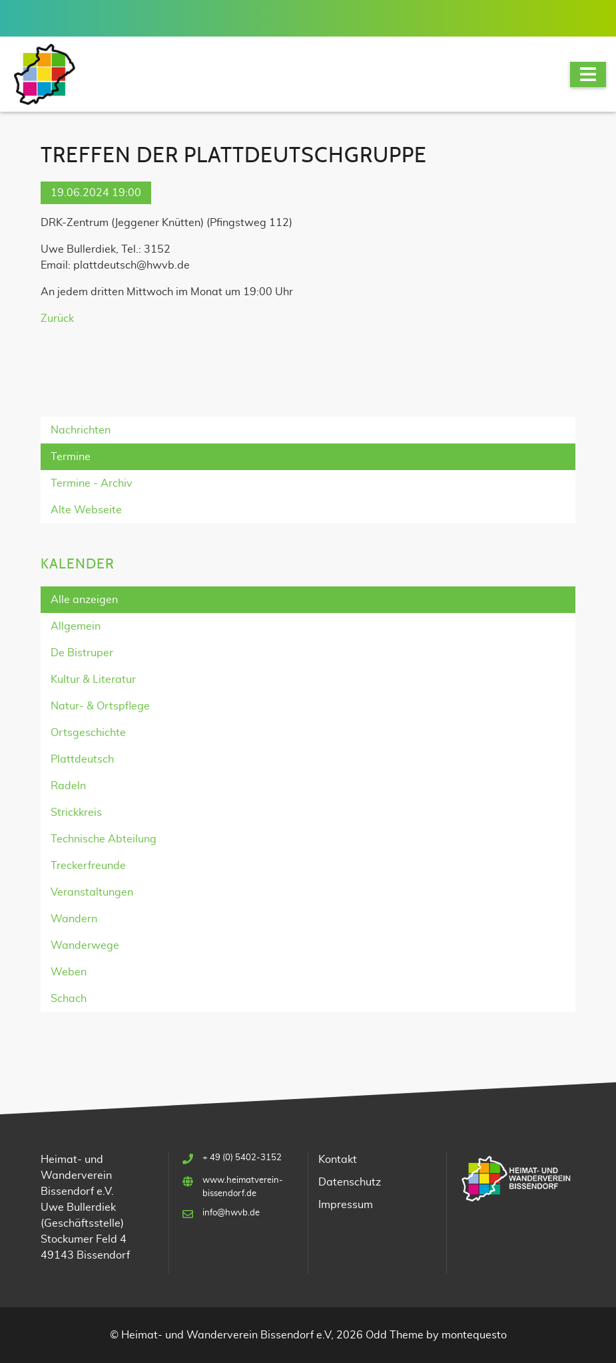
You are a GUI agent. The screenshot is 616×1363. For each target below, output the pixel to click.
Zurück (57, 318)
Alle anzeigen (84, 599)
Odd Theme (395, 1335)
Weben (69, 972)
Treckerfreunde (88, 865)
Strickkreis (76, 812)
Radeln (68, 786)
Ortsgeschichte (88, 732)
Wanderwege (85, 945)
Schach (69, 998)
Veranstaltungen (92, 892)
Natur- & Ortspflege (100, 706)
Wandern (74, 919)
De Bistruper (82, 653)
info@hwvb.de (231, 1213)
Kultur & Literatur (93, 679)
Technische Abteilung (103, 839)
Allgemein (76, 626)
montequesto (474, 1335)
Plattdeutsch (82, 759)
